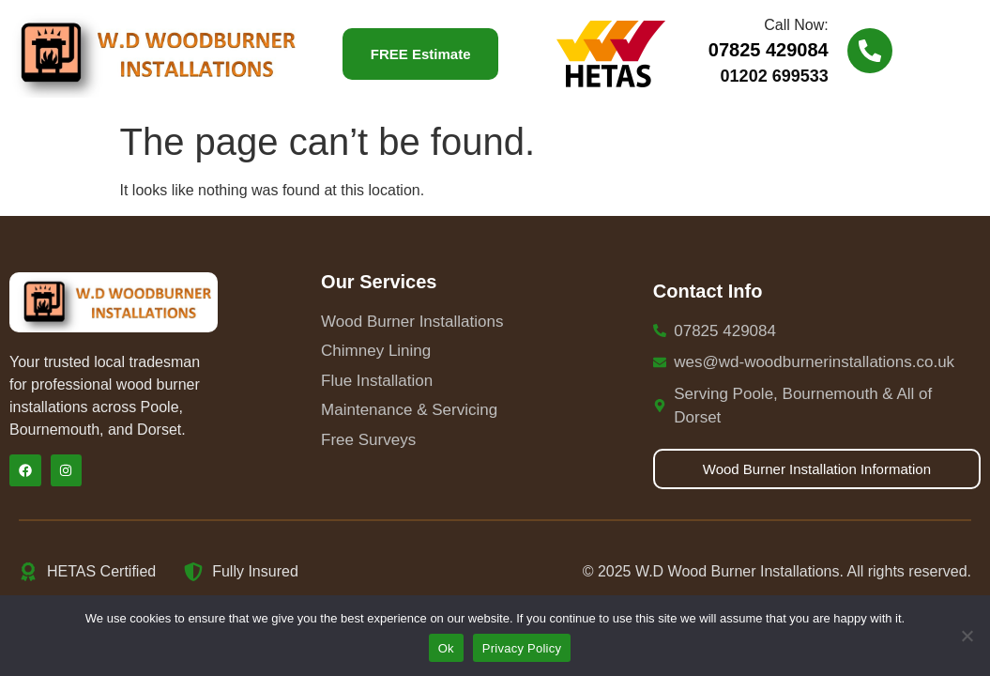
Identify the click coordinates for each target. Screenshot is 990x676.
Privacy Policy (521, 648)
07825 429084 (768, 49)
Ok (446, 648)
